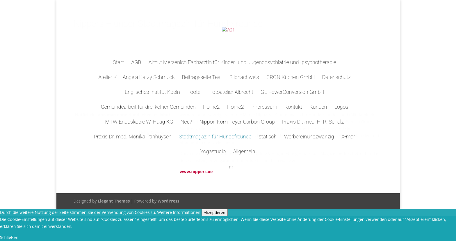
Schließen (9, 237)
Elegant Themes (114, 201)
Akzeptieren (214, 212)
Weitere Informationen (178, 212)
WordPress (168, 201)
